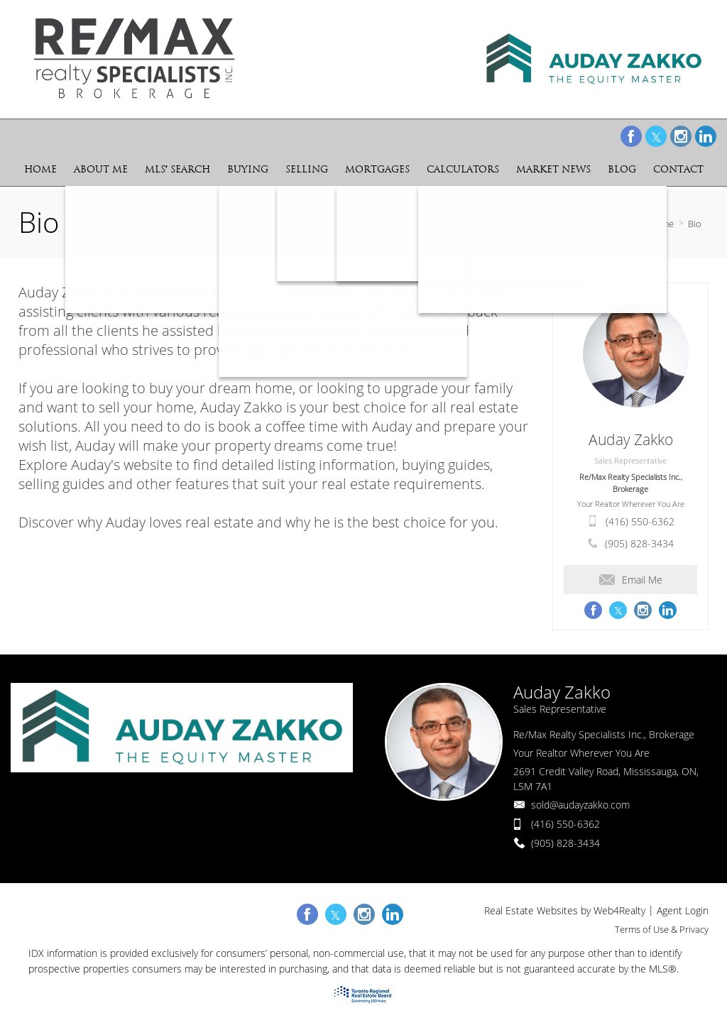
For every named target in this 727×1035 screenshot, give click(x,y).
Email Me (630, 579)
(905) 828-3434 (639, 543)
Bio (694, 223)
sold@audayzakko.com (580, 804)
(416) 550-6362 (640, 521)
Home (661, 223)
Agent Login (683, 910)
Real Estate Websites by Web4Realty (564, 910)
